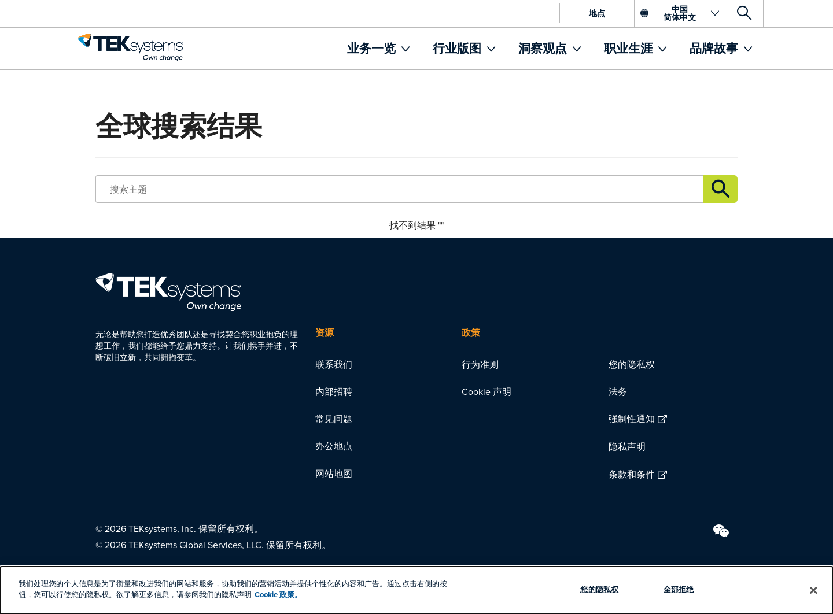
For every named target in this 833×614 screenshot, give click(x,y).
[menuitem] (378, 48)
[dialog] (416, 590)
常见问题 (333, 418)
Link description (720, 189)
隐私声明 (627, 446)
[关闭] (813, 590)
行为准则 (480, 364)
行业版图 (458, 48)
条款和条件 (632, 474)
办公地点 (333, 445)
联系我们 (333, 364)
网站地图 (333, 473)
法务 (618, 391)
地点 (597, 13)
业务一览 (373, 48)
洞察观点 (544, 48)
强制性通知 (632, 418)
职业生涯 (629, 48)
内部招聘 (333, 391)
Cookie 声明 (486, 391)
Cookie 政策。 (278, 594)
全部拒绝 (679, 589)
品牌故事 (715, 48)
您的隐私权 (632, 364)
